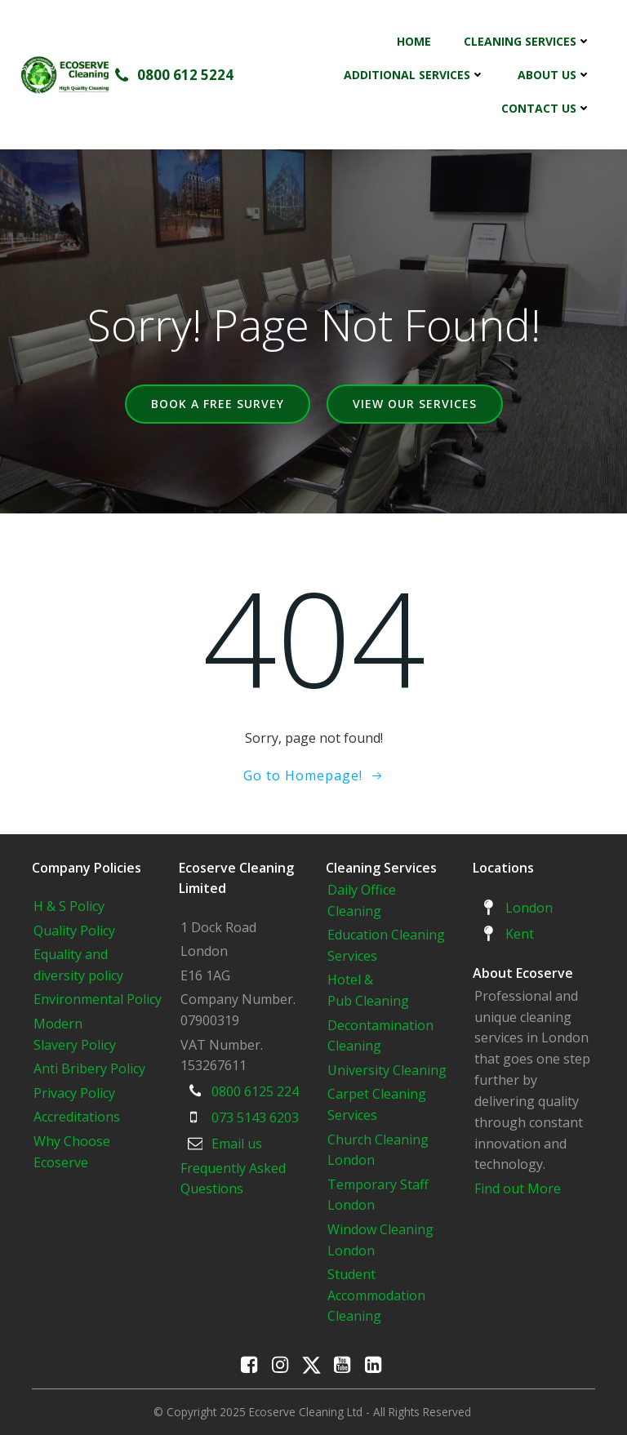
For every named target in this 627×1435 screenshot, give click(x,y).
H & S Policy (68, 906)
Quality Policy (74, 931)
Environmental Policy (97, 999)
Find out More (517, 1188)
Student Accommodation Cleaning (376, 1295)
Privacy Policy (74, 1093)
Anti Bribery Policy (89, 1068)
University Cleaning (388, 1070)
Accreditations (76, 1117)
